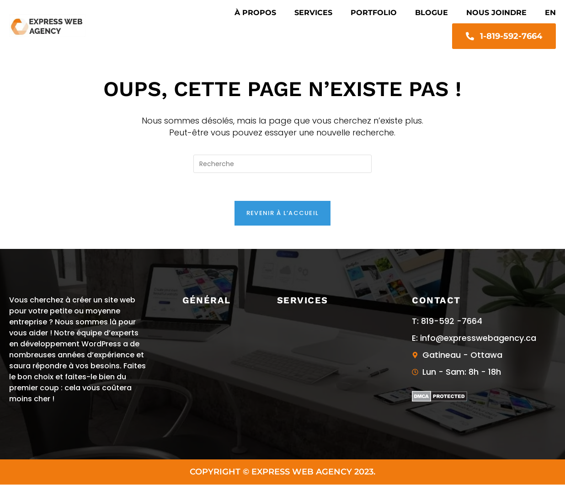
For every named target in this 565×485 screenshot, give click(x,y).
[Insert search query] (282, 164)
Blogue (431, 12)
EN (550, 12)
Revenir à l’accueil (282, 213)
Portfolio (374, 12)
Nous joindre (496, 12)
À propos (255, 12)
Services (313, 12)
